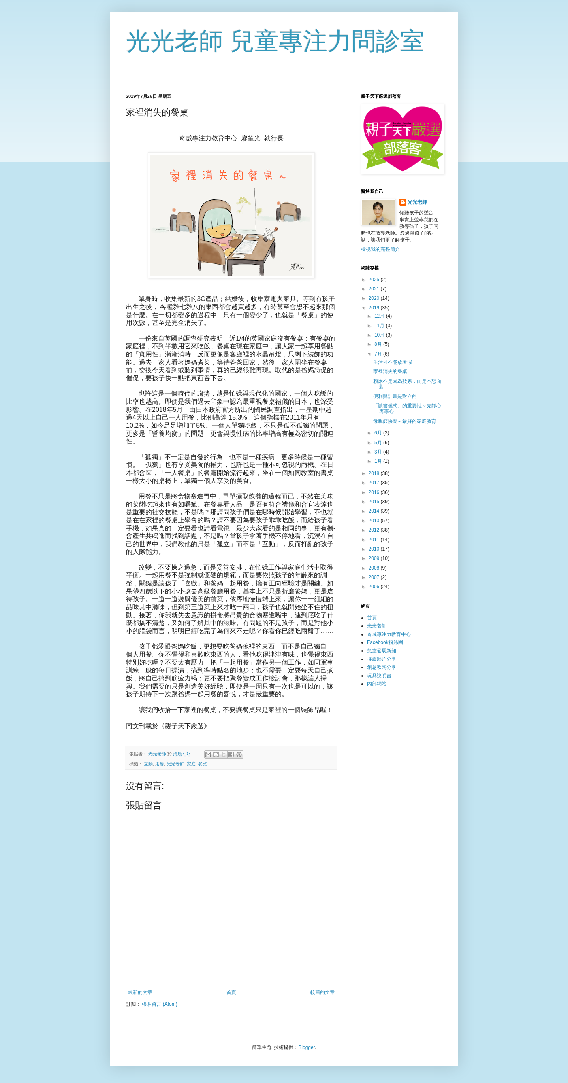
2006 (375, 586)
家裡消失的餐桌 (390, 371)
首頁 (231, 992)
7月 (378, 354)
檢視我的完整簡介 (380, 249)
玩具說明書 (379, 675)
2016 (375, 492)
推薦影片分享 (381, 659)
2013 (375, 520)
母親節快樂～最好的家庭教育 (404, 421)
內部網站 (376, 684)
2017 (375, 482)
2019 (375, 308)
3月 (378, 452)
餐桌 (202, 763)
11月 (380, 326)
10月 (380, 335)
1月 (378, 461)
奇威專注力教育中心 (389, 634)
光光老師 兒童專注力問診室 (275, 41)
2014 (375, 511)
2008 (375, 568)
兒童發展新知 (381, 650)
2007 (375, 577)
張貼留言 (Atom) (159, 1004)
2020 (375, 298)
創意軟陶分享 (381, 667)
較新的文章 (140, 992)
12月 (380, 316)
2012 (375, 530)
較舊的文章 (322, 992)
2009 (375, 558)
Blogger (306, 1047)
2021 (375, 289)
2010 (375, 549)
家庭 (191, 763)
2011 (375, 540)
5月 (378, 442)
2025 (375, 279)
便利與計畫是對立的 (395, 396)
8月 (378, 344)
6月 (378, 433)
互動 (148, 763)
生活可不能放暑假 (392, 362)
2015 (375, 501)
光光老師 (175, 763)
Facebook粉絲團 (385, 642)
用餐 (159, 763)
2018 (375, 473)
